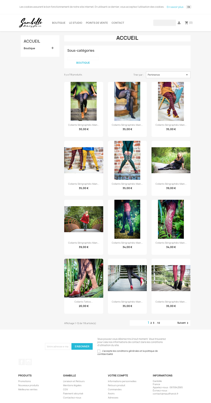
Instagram (28, 363)
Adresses (113, 398)
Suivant (183, 324)
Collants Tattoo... (83, 302)
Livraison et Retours (74, 382)
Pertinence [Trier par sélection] (168, 76)
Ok (188, 7)
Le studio (75, 23)
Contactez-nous (72, 398)
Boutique (58, 23)
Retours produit (116, 386)
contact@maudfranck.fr (165, 394)
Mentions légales (72, 386)
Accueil (32, 42)
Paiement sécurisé (73, 394)
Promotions (24, 382)
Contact (118, 23)
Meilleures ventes (27, 390)
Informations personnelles (122, 382)
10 (158, 324)
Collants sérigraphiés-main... (83, 126)
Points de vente (97, 23)
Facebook (22, 363)
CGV (65, 390)
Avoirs (111, 394)
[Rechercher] (173, 23)
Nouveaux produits (28, 386)
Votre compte (118, 376)
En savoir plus (175, 6)
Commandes (115, 390)
